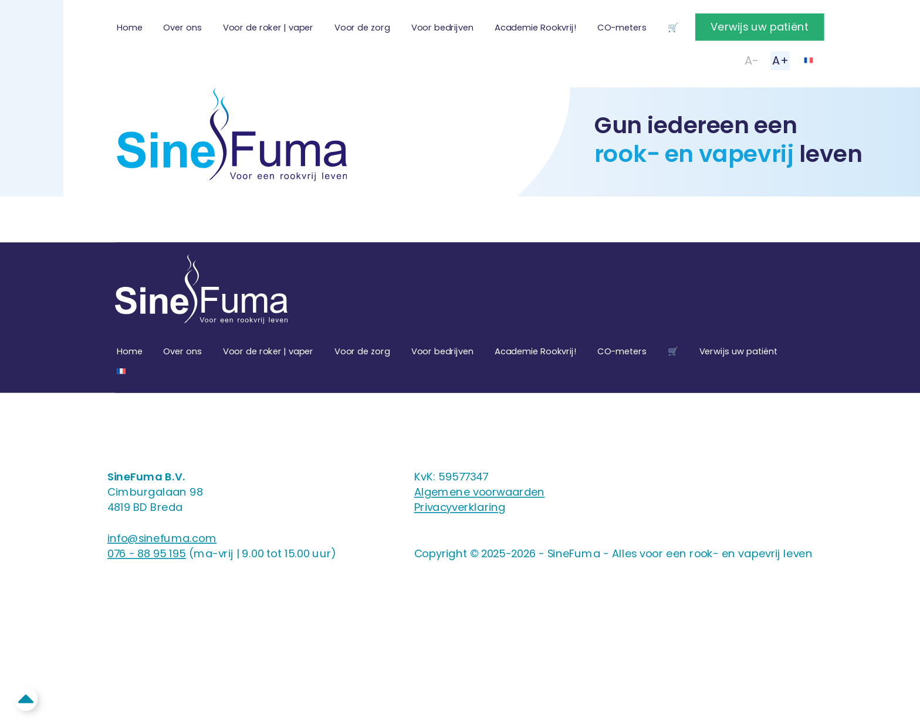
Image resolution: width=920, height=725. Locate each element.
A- (752, 61)
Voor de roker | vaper (268, 27)
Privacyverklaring (460, 507)
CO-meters (621, 27)
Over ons (182, 27)
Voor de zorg (362, 27)
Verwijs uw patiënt (760, 26)
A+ (779, 61)
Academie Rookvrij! (536, 27)
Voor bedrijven (442, 27)
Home (129, 27)
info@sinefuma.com (162, 538)
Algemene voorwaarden (479, 492)
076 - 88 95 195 (146, 553)
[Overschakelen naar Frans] (808, 59)
